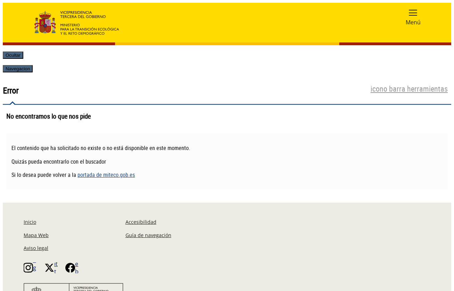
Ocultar (13, 55)
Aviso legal (36, 248)
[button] (413, 12)
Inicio (30, 222)
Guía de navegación (148, 235)
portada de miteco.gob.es (106, 175)
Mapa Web (36, 235)
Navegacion (18, 68)
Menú (413, 22)
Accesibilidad (140, 222)
